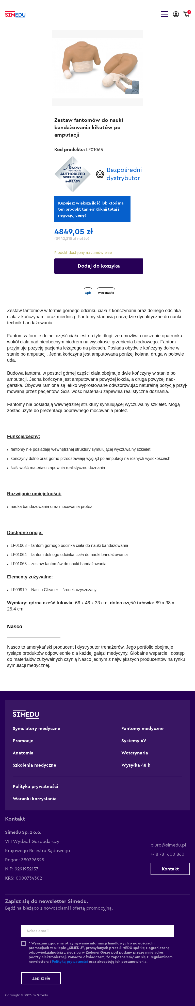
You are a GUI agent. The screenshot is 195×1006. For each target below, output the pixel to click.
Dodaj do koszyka (99, 266)
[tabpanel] (97, 68)
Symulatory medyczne (36, 728)
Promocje (23, 740)
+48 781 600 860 (167, 854)
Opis (88, 292)
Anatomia (23, 753)
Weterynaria (134, 753)
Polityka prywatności (35, 786)
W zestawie (106, 292)
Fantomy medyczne (142, 728)
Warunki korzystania (35, 798)
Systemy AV (133, 740)
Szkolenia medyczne (34, 765)
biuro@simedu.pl (168, 845)
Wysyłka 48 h (136, 765)
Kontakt (170, 869)
